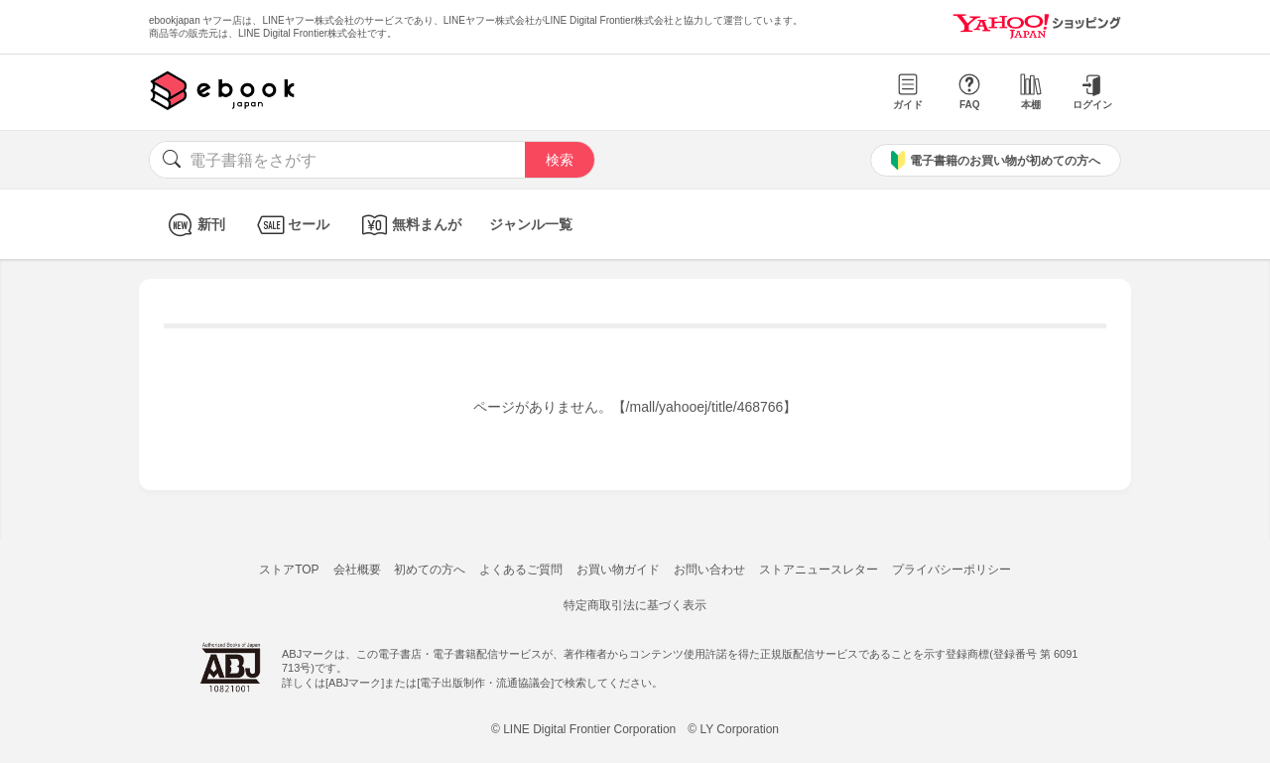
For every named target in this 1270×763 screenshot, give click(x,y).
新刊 (194, 224)
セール (291, 224)
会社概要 (357, 569)
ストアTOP (288, 569)
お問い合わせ (709, 569)
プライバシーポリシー (951, 569)
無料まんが (409, 224)
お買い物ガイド (618, 569)
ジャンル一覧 (530, 224)
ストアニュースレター (818, 569)
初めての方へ (429, 569)
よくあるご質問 (521, 569)
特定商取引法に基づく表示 (635, 605)
